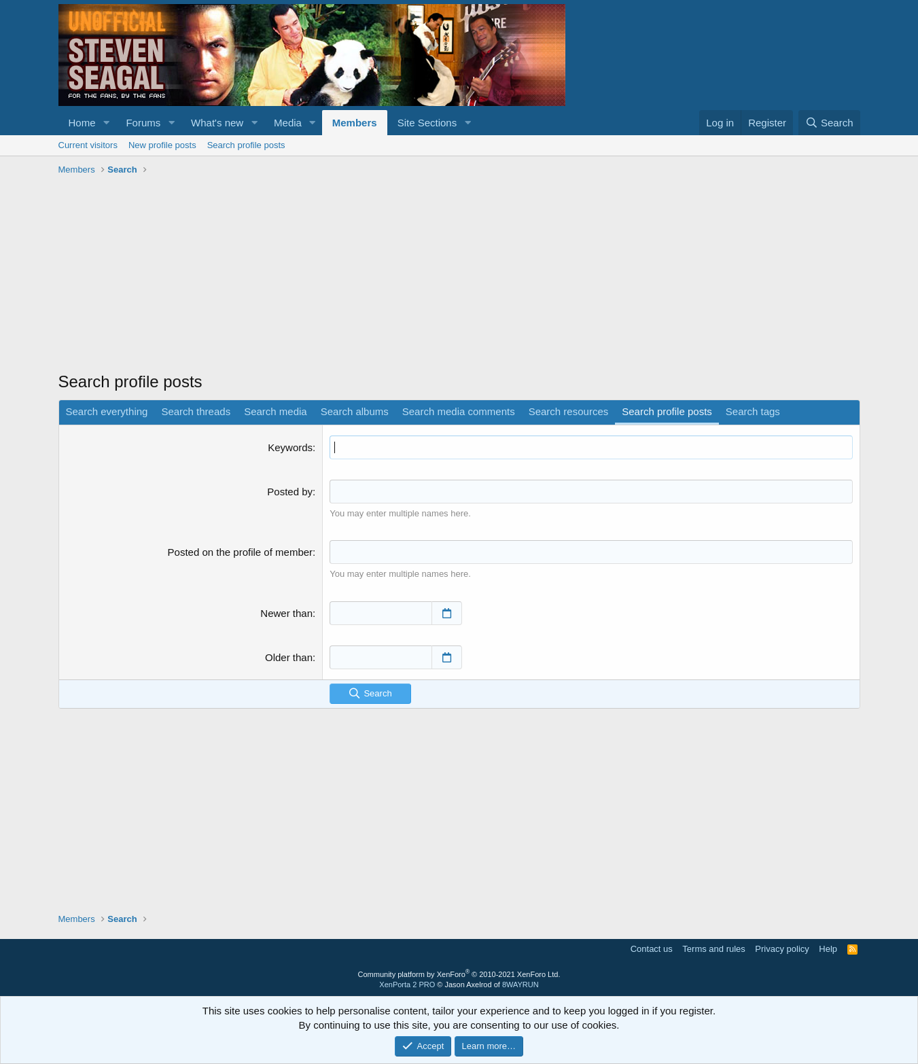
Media (288, 122)
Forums (143, 122)
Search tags (753, 411)
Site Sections (427, 122)
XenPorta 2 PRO (407, 984)
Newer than (286, 613)
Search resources (569, 411)
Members (354, 122)
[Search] (829, 122)
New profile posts (162, 145)
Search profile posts (246, 145)
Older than (289, 657)
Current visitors (88, 145)
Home (82, 122)
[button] (106, 122)
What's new (217, 122)
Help (828, 949)
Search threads (195, 411)
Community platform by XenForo (459, 974)
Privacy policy (782, 949)
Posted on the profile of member (240, 552)
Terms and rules (713, 949)
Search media (275, 411)
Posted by (290, 491)
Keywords (290, 447)
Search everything (107, 411)
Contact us (652, 949)
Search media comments (458, 411)
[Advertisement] (459, 275)
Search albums (355, 411)
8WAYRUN (520, 984)
